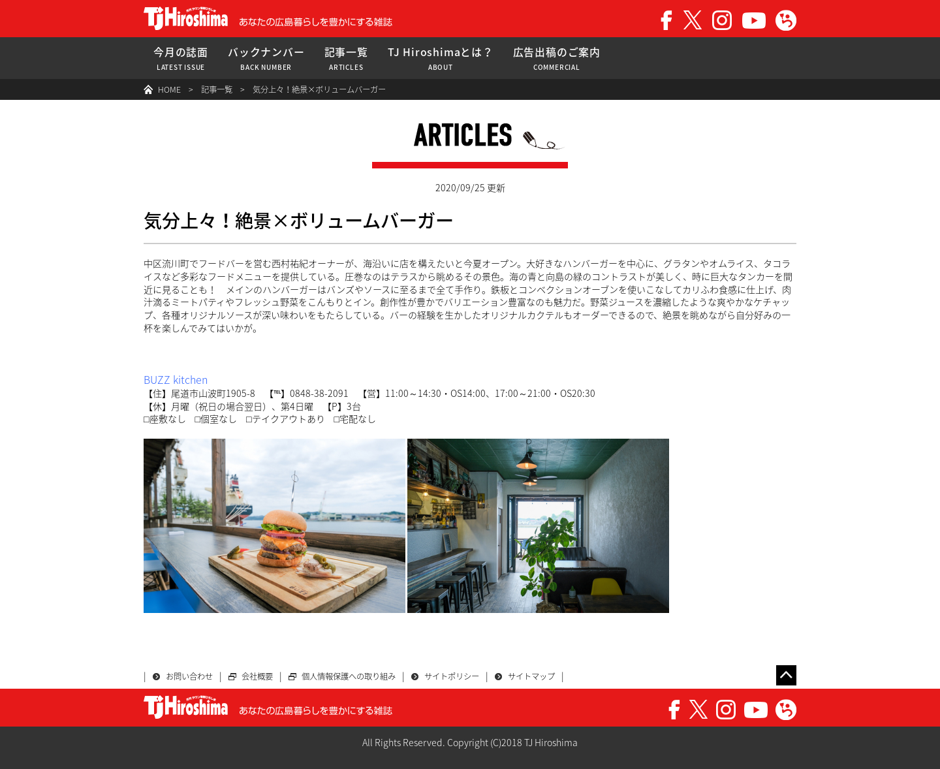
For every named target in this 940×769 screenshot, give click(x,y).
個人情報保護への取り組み (349, 676)
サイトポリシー (451, 676)
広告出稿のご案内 (557, 58)
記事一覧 (346, 58)
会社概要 (257, 676)
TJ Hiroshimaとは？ (441, 58)
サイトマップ (531, 676)
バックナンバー (266, 58)
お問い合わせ (189, 676)
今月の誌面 (180, 58)
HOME (169, 89)
